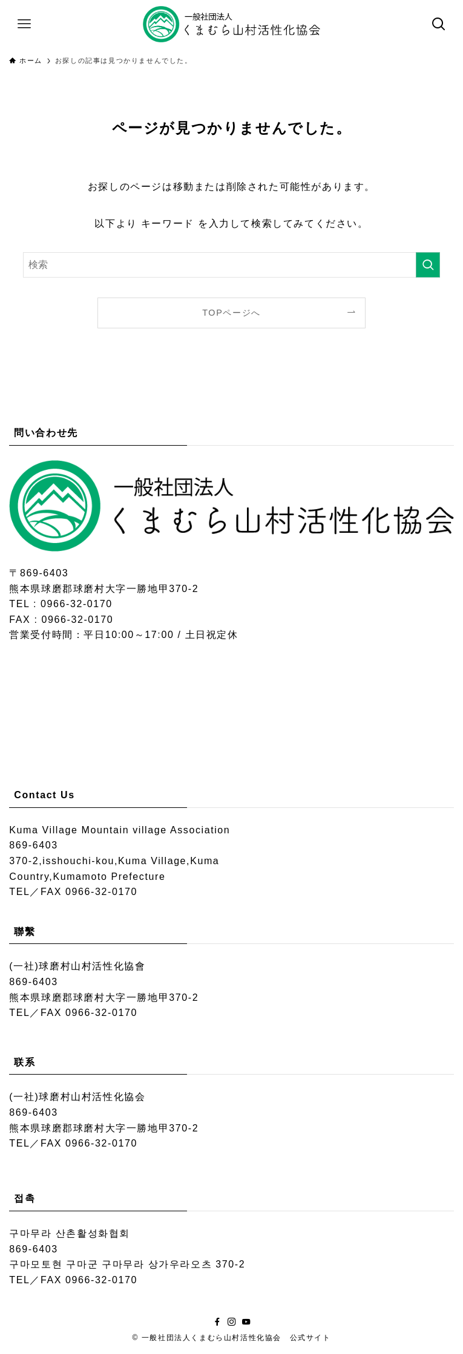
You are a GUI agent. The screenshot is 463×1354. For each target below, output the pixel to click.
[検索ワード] (231, 265)
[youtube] (246, 1322)
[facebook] (217, 1322)
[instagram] (231, 1322)
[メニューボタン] (24, 24)
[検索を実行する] (428, 265)
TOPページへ (231, 312)
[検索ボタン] (439, 24)
